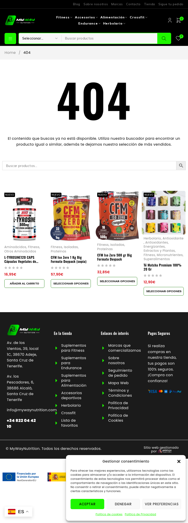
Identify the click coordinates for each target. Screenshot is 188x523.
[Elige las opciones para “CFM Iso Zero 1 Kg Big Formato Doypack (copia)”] (71, 283)
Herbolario (152, 238)
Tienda (149, 4)
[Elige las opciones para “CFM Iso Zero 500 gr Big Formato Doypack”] (117, 281)
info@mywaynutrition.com (32, 410)
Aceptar (87, 504)
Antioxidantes (156, 242)
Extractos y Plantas (159, 251)
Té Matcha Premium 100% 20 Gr (162, 266)
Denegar (123, 504)
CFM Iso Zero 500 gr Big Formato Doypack (114, 256)
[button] (179, 461)
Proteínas (58, 251)
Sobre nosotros (96, 4)
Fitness (33, 247)
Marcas (117, 4)
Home (10, 52)
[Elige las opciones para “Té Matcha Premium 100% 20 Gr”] (164, 291)
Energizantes (154, 246)
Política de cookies (109, 514)
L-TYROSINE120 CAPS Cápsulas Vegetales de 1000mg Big (20, 261)
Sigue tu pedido (170, 4)
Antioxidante (173, 238)
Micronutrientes (170, 255)
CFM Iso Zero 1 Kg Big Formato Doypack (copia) (68, 259)
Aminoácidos (15, 247)
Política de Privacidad (140, 514)
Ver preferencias (162, 504)
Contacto (133, 4)
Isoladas (71, 247)
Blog (76, 4)
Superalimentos (157, 259)
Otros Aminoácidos (20, 251)
